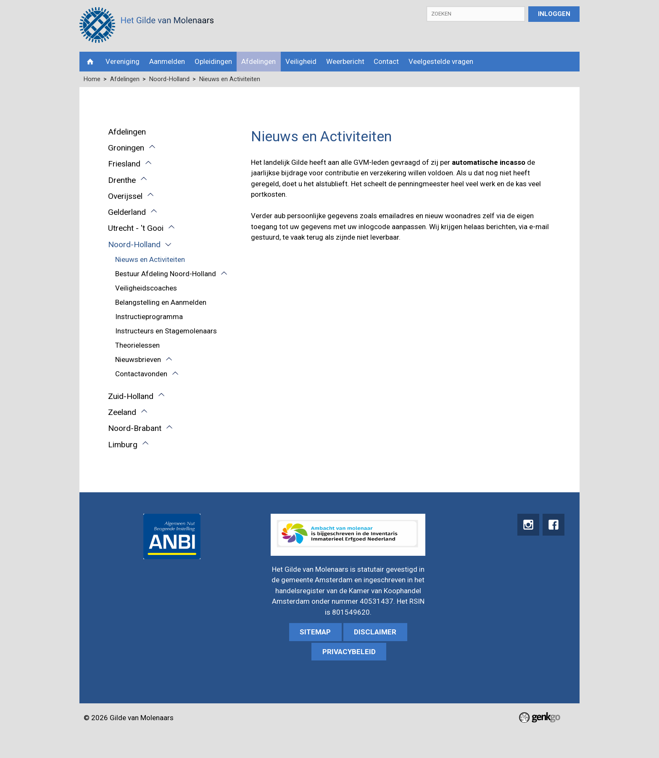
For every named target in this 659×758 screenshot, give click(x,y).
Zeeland (122, 412)
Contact (386, 61)
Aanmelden (167, 61)
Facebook (553, 525)
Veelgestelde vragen (441, 61)
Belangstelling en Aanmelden (160, 302)
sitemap (315, 632)
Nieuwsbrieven (138, 359)
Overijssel (125, 196)
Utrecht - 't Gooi (135, 228)
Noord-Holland (169, 79)
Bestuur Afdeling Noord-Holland (165, 273)
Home (90, 61)
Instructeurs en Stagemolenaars (166, 331)
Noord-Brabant (134, 428)
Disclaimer (375, 632)
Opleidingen (213, 61)
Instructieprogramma (149, 316)
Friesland (124, 164)
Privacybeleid (349, 651)
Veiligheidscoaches (146, 288)
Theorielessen (137, 345)
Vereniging (122, 61)
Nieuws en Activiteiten (229, 79)
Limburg (122, 444)
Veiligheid (300, 61)
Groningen (126, 148)
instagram (527, 525)
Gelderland (127, 212)
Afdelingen (258, 61)
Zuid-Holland (130, 396)
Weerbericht (345, 61)
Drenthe (122, 180)
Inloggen (554, 14)
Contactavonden (141, 374)
